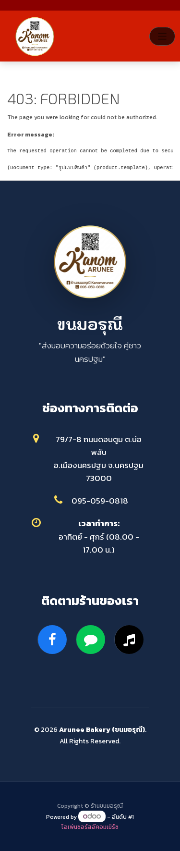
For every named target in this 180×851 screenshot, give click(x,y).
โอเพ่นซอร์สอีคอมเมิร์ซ (90, 827)
